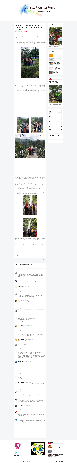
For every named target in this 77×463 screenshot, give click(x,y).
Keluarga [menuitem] (28, 19)
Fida (16, 31)
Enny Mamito (20, 272)
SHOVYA (19, 293)
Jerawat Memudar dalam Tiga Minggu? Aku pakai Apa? (57, 451)
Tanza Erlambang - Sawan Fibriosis (24, 375)
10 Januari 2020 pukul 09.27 (27, 405)
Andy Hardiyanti (21, 332)
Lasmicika (20, 300)
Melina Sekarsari (21, 382)
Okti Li (19, 350)
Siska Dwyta (20, 419)
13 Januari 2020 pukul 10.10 (26, 419)
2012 (55, 124)
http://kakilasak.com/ (22, 339)
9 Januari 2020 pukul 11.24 (26, 280)
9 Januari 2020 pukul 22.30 (28, 325)
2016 (55, 118)
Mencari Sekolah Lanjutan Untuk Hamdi (57, 68)
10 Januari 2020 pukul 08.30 (25, 391)
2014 (55, 121)
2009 (55, 129)
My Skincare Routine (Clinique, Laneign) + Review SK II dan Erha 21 (57, 63)
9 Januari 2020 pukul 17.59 (25, 300)
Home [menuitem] (15, 19)
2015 (55, 119)
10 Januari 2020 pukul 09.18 (27, 399)
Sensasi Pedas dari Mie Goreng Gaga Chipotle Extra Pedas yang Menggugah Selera (57, 446)
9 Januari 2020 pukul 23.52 (24, 344)
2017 (55, 116)
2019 (55, 113)
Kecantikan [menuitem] (23, 19)
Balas (18, 277)
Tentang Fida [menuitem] (57, 19)
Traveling (17, 255)
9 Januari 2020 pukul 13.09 (28, 286)
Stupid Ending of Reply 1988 (57, 59)
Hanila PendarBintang (22, 317)
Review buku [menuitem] (51, 19)
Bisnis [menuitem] (19, 19)
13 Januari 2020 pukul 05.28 (25, 411)
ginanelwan (20, 310)
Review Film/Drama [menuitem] (44, 19)
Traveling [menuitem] (37, 19)
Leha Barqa (20, 280)
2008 (55, 131)
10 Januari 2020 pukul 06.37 (27, 361)
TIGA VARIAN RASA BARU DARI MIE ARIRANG (57, 72)
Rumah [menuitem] (32, 19)
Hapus (20, 277)
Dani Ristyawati (20, 399)
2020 (55, 111)
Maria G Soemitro (21, 325)
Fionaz (19, 344)
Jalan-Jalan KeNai (21, 286)
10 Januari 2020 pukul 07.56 (28, 382)
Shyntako (19, 391)
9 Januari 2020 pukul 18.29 (26, 310)
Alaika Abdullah (21, 361)
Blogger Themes (29, 461)
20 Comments (25, 31)
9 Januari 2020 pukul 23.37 (29, 339)
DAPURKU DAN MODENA (57, 54)
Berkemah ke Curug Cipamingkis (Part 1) (53, 82)
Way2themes (21, 461)
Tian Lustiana (20, 405)
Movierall (19, 411)
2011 (55, 126)
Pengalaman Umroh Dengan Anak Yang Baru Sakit (57, 455)
